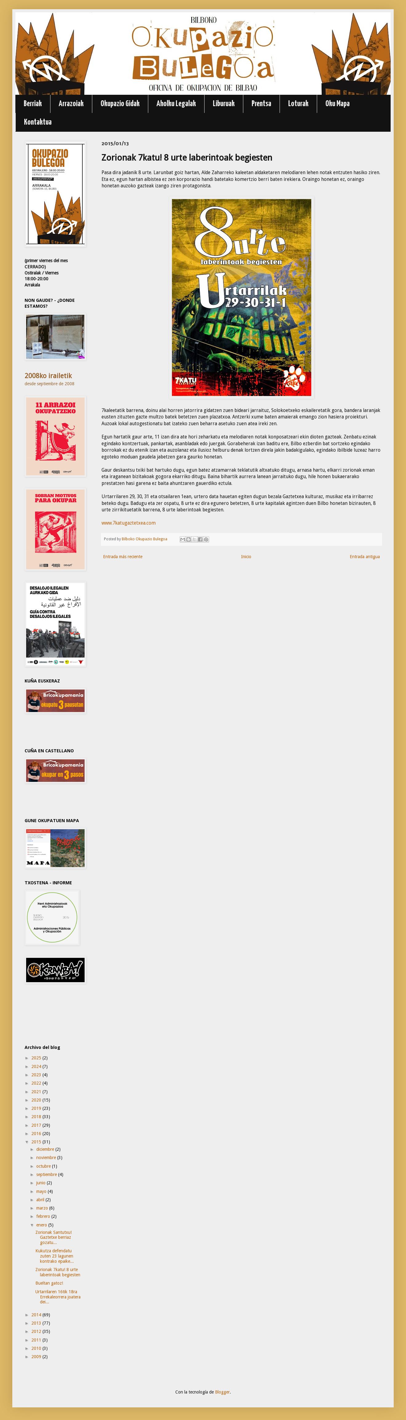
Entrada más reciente (122, 556)
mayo (42, 1191)
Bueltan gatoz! (49, 1283)
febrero (43, 1216)
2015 (36, 1141)
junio (41, 1182)
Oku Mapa (337, 104)
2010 (36, 1348)
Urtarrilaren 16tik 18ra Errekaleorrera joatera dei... (58, 1297)
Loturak (298, 104)
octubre (44, 1166)
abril (41, 1199)
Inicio (246, 556)
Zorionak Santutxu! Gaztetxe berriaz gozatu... (53, 1237)
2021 (36, 1091)
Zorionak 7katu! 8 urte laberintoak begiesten (57, 1272)
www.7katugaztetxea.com (129, 523)
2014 (36, 1314)
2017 (36, 1125)
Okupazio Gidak (120, 104)
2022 (36, 1083)
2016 (36, 1133)
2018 (36, 1116)
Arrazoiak (71, 104)
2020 (36, 1100)
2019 (36, 1108)
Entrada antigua (365, 556)
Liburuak (224, 104)
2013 (36, 1323)
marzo (42, 1208)
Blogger (222, 1392)
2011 (36, 1340)
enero (42, 1224)
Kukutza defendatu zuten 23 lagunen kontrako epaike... (54, 1256)
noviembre (46, 1157)
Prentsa (261, 104)
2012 (36, 1331)
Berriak (33, 104)
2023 (36, 1074)
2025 (36, 1057)
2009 (36, 1356)
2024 (36, 1066)
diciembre (45, 1149)
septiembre (47, 1174)
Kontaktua (38, 122)
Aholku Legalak (176, 104)
